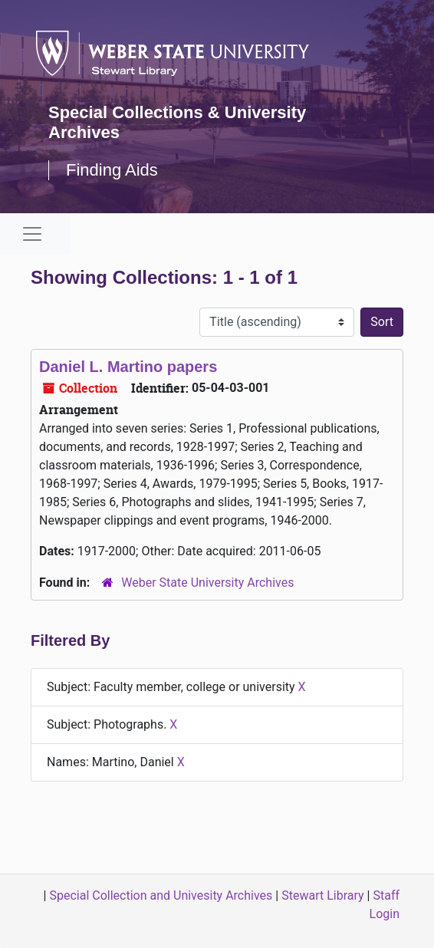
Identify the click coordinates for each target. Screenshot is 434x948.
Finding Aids (112, 169)
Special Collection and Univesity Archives (160, 895)
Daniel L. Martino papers (128, 366)
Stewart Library (322, 895)
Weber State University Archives (207, 582)
